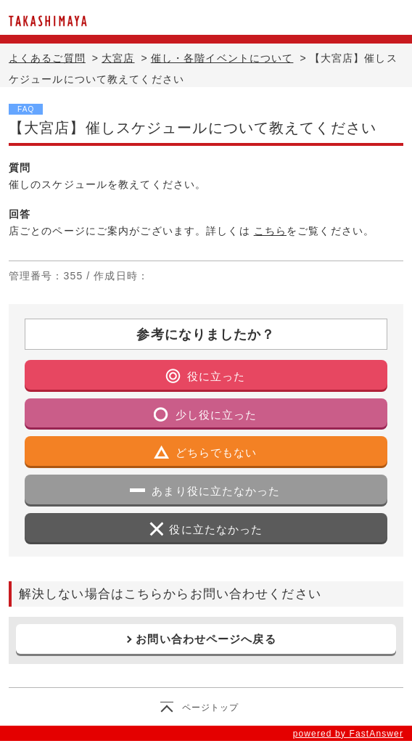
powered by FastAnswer (348, 734)
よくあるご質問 (47, 58)
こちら (270, 231)
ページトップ (210, 707)
